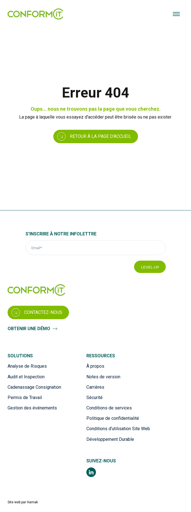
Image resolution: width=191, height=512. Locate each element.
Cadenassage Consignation (34, 387)
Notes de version (103, 376)
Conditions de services (109, 408)
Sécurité (94, 397)
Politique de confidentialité (112, 418)
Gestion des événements (32, 408)
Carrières (95, 387)
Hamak (32, 502)
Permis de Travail (25, 397)
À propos (95, 366)
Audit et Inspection (26, 376)
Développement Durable (110, 439)
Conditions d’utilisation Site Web (118, 428)
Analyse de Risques (27, 366)
